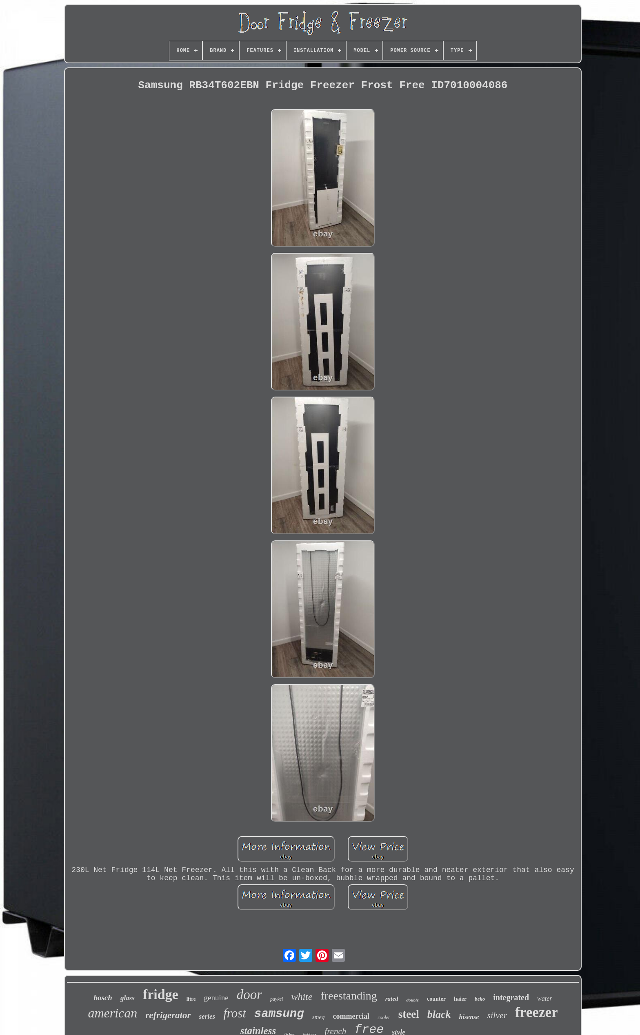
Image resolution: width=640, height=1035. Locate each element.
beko (480, 999)
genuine (216, 997)
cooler (384, 1017)
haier (460, 999)
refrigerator (168, 1015)
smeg (318, 1017)
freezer (536, 1012)
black (439, 1014)
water (544, 998)
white (301, 996)
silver (497, 1015)
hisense (469, 1016)
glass (127, 998)
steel (408, 1014)
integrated (511, 997)
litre (191, 999)
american (112, 1013)
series (207, 1016)
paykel (276, 999)
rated (391, 998)
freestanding (348, 995)
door (249, 994)
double (412, 999)
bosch (102, 997)
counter (436, 999)
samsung (279, 1014)
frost (234, 1013)
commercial (351, 1016)
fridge (160, 994)
